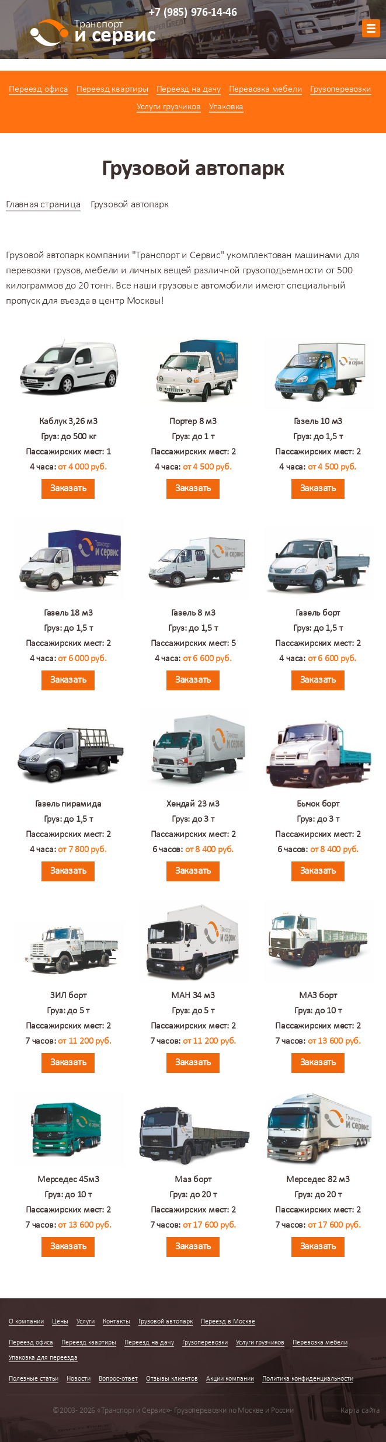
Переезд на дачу (189, 89)
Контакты (116, 1321)
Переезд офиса (38, 89)
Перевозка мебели (265, 89)
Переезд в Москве (228, 1321)
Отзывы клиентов (172, 1378)
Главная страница (43, 204)
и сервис (114, 33)
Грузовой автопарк (165, 1321)
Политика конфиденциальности (307, 1378)
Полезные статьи (33, 1378)
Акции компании (230, 1378)
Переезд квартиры (112, 89)
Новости (79, 1378)
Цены (60, 1321)
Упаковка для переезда (43, 1357)
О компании (26, 1321)
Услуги (85, 1321)
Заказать (68, 488)
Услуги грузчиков (169, 107)
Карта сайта (360, 1410)
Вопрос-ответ (118, 1378)
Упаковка (226, 107)
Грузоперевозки (340, 89)
